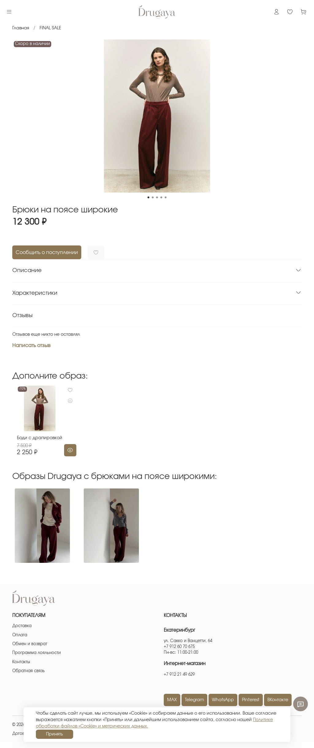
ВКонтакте (277, 700)
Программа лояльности (36, 653)
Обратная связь (28, 671)
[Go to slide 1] (148, 197)
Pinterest (250, 700)
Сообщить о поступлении (47, 252)
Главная (20, 28)
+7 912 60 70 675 (179, 647)
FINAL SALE (50, 28)
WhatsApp (223, 700)
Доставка (22, 626)
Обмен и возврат (29, 644)
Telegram (194, 700)
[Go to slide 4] (161, 197)
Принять (54, 734)
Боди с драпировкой (35, 444)
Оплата (19, 635)
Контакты (21, 662)
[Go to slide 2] (153, 197)
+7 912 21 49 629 (179, 675)
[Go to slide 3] (157, 197)
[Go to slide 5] (166, 197)
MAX (172, 700)
